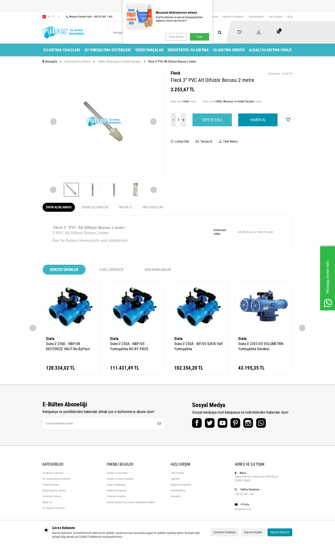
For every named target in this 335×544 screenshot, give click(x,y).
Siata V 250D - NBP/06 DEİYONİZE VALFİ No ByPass (68, 346)
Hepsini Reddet (253, 532)
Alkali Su (47, 502)
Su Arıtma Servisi (229, 50)
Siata (50, 338)
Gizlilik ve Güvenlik (117, 473)
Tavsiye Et (204, 141)
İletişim (214, 16)
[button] (53, 121)
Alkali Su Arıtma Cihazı (270, 50)
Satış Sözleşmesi (116, 484)
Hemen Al (258, 120)
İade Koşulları (153, 207)
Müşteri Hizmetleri (233, 16)
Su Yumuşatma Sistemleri (107, 50)
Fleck (175, 73)
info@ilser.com (243, 509)
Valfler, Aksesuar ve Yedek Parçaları (119, 61)
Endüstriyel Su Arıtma (188, 50)
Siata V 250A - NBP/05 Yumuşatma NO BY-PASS (129, 346)
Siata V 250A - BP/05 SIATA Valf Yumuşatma (198, 346)
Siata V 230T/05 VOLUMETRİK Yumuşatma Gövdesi (261, 346)
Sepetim (175, 478)
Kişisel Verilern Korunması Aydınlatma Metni (131, 502)
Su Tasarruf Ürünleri (54, 508)
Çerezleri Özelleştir (224, 532)
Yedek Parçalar (149, 50)
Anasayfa (50, 61)
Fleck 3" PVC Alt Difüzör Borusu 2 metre (172, 61)
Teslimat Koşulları (116, 496)
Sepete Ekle (212, 120)
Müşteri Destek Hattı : (88, 16)
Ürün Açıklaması (59, 207)
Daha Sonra (176, 36)
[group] (103, 121)
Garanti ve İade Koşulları (120, 478)
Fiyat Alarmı (228, 141)
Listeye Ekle (180, 141)
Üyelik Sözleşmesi (116, 490)
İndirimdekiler (256, 16)
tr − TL (51, 16)
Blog (289, 16)
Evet (199, 36)
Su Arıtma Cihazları (61, 50)
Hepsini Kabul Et (279, 532)
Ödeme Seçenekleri (95, 207)
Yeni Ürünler (275, 16)
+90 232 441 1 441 (244, 494)
